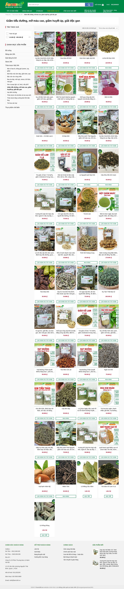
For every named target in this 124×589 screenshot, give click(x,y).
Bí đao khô (65, 136)
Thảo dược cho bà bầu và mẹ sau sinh (19, 95)
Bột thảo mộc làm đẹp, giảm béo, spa (18, 74)
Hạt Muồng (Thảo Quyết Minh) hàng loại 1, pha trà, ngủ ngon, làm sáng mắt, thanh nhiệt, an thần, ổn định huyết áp (44, 370)
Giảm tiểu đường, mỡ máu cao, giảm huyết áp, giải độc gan (19, 88)
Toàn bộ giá (13, 33)
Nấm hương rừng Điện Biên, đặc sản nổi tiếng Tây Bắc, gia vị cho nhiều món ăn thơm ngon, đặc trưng (108, 254)
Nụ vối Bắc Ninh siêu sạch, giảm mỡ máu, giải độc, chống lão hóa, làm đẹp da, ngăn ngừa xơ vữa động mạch (44, 98)
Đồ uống (8, 50)
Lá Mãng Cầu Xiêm (87, 486)
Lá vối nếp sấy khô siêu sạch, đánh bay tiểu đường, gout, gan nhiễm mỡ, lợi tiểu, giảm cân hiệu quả (44, 254)
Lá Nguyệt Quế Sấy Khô (87, 175)
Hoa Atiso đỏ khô (65, 58)
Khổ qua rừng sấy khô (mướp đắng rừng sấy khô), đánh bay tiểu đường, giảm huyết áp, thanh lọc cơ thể (65, 332)
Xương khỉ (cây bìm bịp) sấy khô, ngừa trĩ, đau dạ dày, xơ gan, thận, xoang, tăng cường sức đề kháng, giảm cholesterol (44, 215)
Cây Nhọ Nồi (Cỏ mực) (108, 175)
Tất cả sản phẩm (12, 11)
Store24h (39, 11)
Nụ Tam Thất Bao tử (108, 292)
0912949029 (115, 4)
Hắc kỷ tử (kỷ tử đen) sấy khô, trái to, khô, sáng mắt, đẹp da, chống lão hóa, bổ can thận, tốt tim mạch (65, 176)
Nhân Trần (65, 486)
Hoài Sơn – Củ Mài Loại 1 (44, 136)
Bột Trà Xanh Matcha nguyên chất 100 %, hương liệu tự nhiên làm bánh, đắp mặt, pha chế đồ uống (65, 98)
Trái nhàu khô (44, 292)
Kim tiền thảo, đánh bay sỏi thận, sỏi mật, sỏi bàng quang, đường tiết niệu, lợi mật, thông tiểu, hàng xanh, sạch (44, 409)
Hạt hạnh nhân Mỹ (44, 486)
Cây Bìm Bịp (66, 408)
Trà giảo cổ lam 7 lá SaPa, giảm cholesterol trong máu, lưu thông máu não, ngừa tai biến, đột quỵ (44, 176)
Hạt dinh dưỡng (12, 92)
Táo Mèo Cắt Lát (65, 369)
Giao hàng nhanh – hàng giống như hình (110, 11)
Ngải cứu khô (108, 369)
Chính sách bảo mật (69, 552)
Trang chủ (8, 14)
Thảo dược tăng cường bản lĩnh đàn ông (18, 99)
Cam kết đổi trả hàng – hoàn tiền (73, 554)
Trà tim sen (87, 214)
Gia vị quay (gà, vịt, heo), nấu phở (17, 84)
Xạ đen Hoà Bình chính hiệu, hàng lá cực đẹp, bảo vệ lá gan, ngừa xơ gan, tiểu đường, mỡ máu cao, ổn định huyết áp (44, 59)
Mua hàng (108, 67)
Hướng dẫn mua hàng (41, 557)
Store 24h (8, 62)
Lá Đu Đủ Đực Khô (108, 58)
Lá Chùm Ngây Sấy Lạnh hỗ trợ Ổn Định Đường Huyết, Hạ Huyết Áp (87, 409)
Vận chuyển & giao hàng (70, 560)
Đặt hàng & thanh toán (70, 557)
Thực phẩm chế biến (12, 107)
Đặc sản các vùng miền (14, 76)
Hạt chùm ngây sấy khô (87, 58)
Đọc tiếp (87, 496)
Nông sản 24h (27, 11)
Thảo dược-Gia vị (53, 11)
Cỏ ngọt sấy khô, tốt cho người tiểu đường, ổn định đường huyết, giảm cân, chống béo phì (65, 215)
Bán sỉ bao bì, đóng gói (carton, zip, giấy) (18, 70)
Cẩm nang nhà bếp (69, 11)
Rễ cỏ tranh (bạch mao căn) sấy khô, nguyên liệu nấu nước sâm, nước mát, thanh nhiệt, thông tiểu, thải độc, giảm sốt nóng (66, 254)
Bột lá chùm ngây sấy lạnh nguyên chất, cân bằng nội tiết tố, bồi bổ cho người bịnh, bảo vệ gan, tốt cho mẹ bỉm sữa (108, 215)
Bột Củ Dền (108, 97)
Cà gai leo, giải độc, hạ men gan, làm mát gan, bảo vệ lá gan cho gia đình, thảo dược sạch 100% (44, 332)
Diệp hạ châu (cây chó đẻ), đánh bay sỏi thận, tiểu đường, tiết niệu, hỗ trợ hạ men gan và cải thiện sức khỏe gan (44, 448)
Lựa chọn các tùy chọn (44, 67)
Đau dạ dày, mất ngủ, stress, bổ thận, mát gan (19, 80)
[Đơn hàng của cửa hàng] (108, 28)
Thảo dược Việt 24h (17, 14)
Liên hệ (36, 549)
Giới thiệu (37, 552)
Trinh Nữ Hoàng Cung (87, 253)
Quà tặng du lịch (11, 58)
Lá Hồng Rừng (44, 525)
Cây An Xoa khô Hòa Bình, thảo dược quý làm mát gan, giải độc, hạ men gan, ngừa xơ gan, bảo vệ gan (66, 292)
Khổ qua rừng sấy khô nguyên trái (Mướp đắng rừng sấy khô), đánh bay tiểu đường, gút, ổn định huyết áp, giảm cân (87, 98)
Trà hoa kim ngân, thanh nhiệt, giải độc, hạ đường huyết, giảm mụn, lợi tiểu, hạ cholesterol (108, 409)
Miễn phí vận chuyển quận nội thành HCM (90, 11)
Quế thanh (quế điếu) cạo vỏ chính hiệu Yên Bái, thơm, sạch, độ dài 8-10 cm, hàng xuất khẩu (108, 448)
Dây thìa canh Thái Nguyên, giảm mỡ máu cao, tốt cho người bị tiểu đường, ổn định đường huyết (87, 137)
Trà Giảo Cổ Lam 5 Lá (108, 486)
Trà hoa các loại (12, 103)
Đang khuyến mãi (39, 554)
